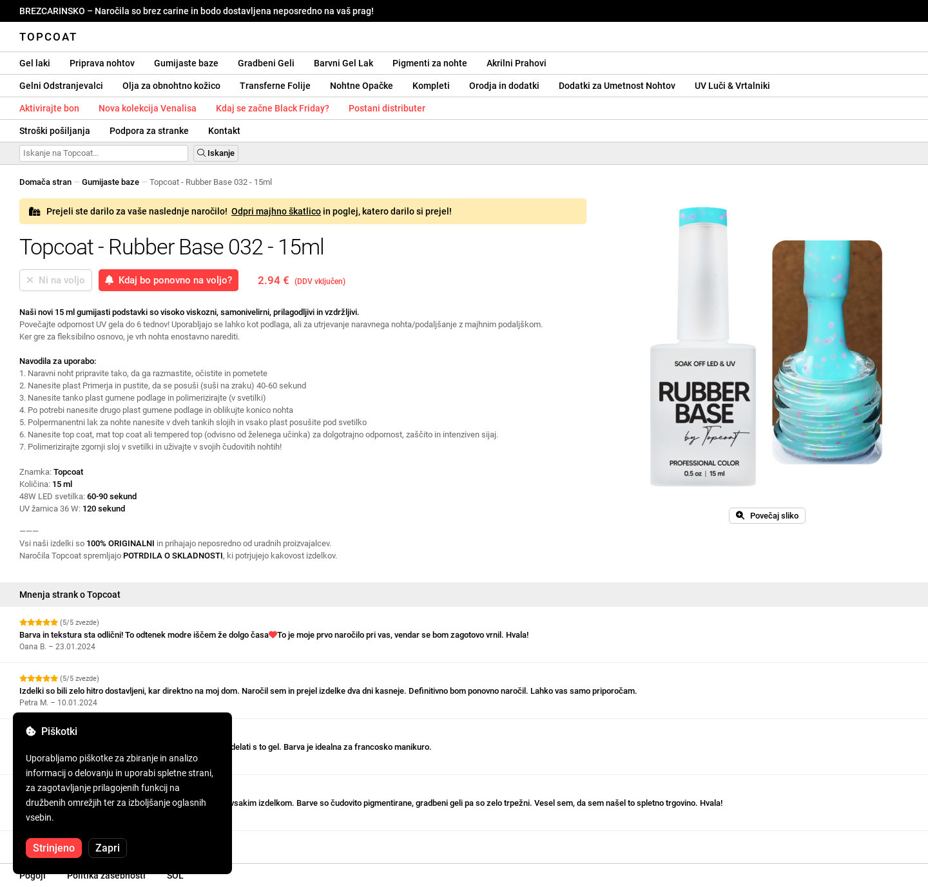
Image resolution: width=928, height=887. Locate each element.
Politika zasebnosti (106, 875)
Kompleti (431, 86)
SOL (175, 875)
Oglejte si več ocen (58, 842)
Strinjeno (54, 848)
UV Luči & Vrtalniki (732, 86)
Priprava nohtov (102, 63)
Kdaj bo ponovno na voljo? (168, 280)
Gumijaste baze (186, 63)
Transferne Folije (275, 86)
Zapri (107, 848)
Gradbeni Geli (266, 63)
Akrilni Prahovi (516, 63)
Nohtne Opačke (361, 86)
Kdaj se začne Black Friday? (272, 108)
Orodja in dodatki (504, 86)
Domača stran (45, 182)
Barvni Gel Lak (343, 63)
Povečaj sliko (767, 515)
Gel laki (34, 63)
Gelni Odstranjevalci (61, 86)
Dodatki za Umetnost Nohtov (617, 86)
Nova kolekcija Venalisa (148, 108)
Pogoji (32, 875)
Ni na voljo (55, 280)
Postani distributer (387, 108)
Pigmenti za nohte (429, 63)
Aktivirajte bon (49, 108)
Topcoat (48, 36)
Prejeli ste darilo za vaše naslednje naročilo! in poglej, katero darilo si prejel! (240, 211)
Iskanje (216, 153)
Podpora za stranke (149, 131)
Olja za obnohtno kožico (171, 86)
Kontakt (224, 131)
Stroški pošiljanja (54, 131)
